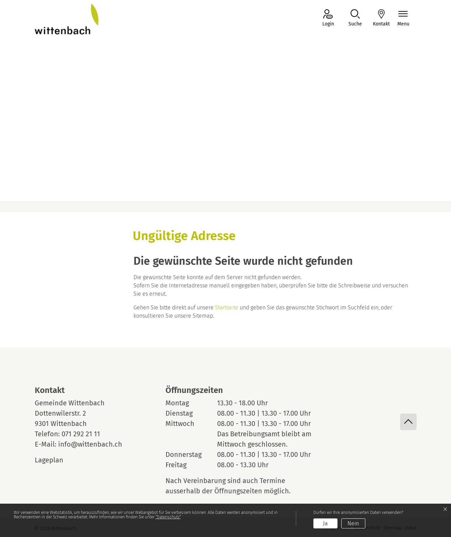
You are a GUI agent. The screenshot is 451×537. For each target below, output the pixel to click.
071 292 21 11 (81, 434)
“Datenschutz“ (168, 517)
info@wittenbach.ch (90, 444)
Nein (353, 523)
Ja (325, 523)
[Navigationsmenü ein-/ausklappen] (403, 18)
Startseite (226, 307)
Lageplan (55, 460)
